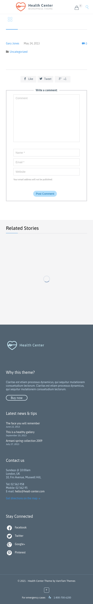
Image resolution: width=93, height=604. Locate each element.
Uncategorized (18, 51)
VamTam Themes (65, 580)
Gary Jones (12, 43)
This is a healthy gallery (20, 432)
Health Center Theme (40, 580)
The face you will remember (23, 423)
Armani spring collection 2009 (24, 440)
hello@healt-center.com (30, 491)
